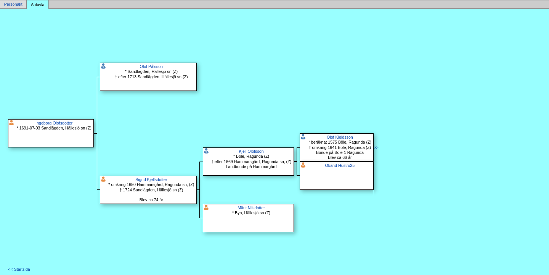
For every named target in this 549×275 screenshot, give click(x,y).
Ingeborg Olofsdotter (53, 123)
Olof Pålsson (151, 66)
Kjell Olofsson (251, 151)
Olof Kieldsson (340, 137)
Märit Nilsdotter (251, 207)
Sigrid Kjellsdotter (151, 179)
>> (376, 147)
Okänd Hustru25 (340, 165)
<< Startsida (19, 269)
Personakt (13, 4)
